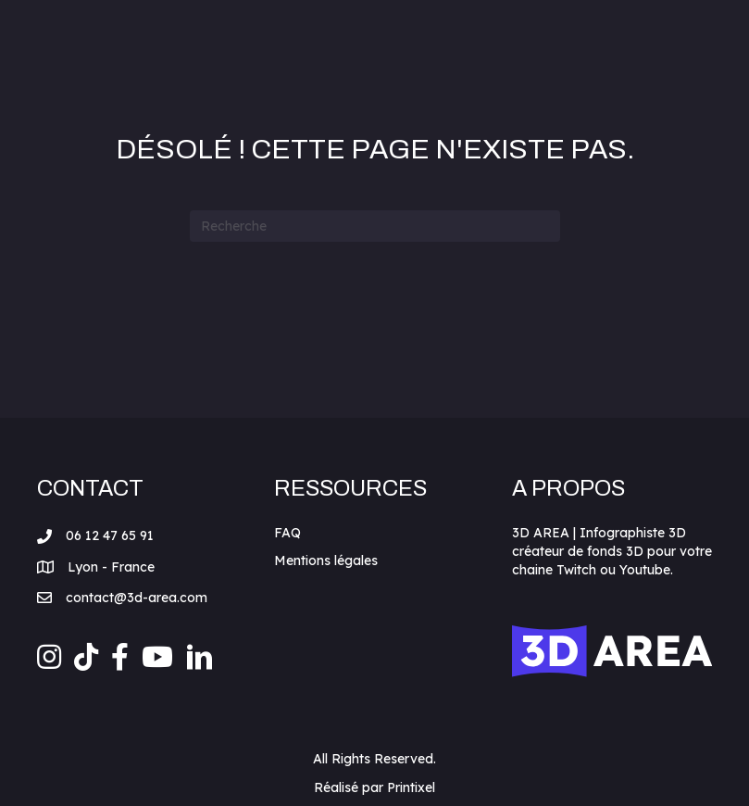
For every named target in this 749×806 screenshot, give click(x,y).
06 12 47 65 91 (110, 535)
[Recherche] (375, 226)
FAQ (287, 532)
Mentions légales (326, 560)
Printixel (411, 787)
